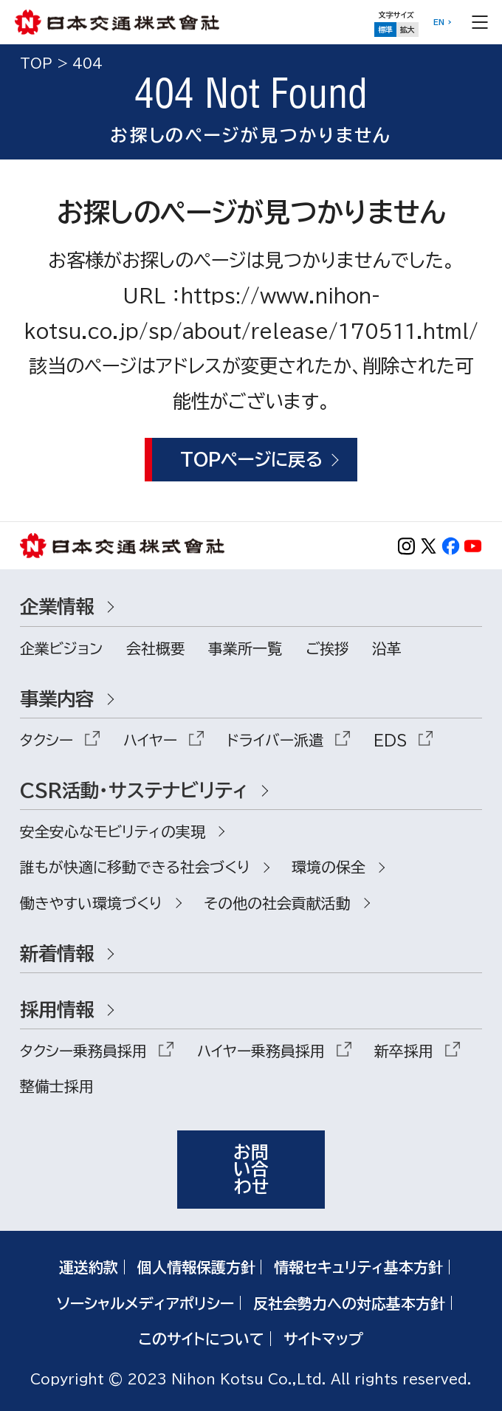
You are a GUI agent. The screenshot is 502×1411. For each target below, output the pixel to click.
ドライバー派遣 (275, 739)
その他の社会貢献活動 (277, 903)
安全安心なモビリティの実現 (112, 831)
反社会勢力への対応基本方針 (349, 1303)
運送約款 (88, 1267)
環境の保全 (328, 866)
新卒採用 (403, 1050)
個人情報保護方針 (196, 1267)
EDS (390, 739)
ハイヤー (150, 739)
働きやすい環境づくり (91, 903)
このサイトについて (201, 1338)
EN (438, 22)
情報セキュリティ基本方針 (358, 1267)
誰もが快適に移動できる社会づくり (135, 866)
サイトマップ (323, 1338)
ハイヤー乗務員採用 (261, 1050)
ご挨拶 (327, 648)
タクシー (46, 739)
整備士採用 (57, 1086)
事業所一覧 (245, 648)
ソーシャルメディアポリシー (145, 1303)
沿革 (387, 648)
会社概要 (155, 648)
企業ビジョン (61, 648)
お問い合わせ (251, 1169)
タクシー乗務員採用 (83, 1050)
